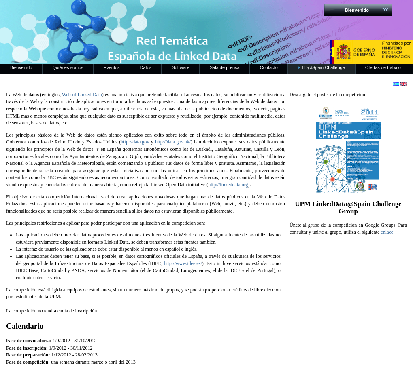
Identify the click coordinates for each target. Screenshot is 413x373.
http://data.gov (135, 142)
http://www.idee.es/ (183, 263)
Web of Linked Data (82, 94)
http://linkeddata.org (228, 185)
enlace (387, 232)
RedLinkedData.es (85, 12)
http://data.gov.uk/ (173, 142)
